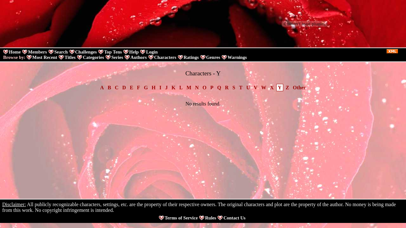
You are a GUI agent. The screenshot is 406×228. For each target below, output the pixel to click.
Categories (93, 57)
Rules (210, 217)
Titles (69, 57)
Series (117, 57)
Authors (138, 57)
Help (134, 51)
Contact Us (234, 217)
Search (61, 51)
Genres (213, 57)
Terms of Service (181, 217)
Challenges (86, 51)
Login (152, 51)
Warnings (237, 57)
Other (299, 87)
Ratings (191, 57)
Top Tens (113, 51)
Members (37, 51)
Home (15, 51)
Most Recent (44, 57)
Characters (165, 57)
